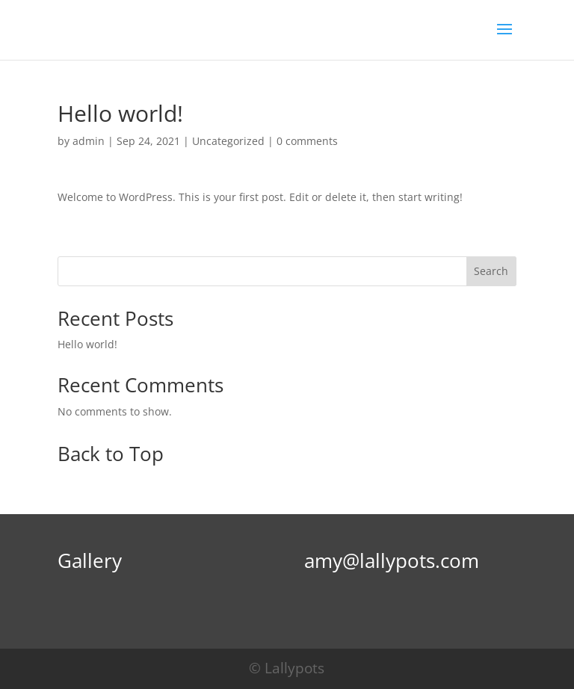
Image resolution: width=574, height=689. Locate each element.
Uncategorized (228, 141)
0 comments (307, 141)
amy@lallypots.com (391, 560)
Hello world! (87, 344)
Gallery (90, 560)
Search (491, 271)
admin (88, 141)
